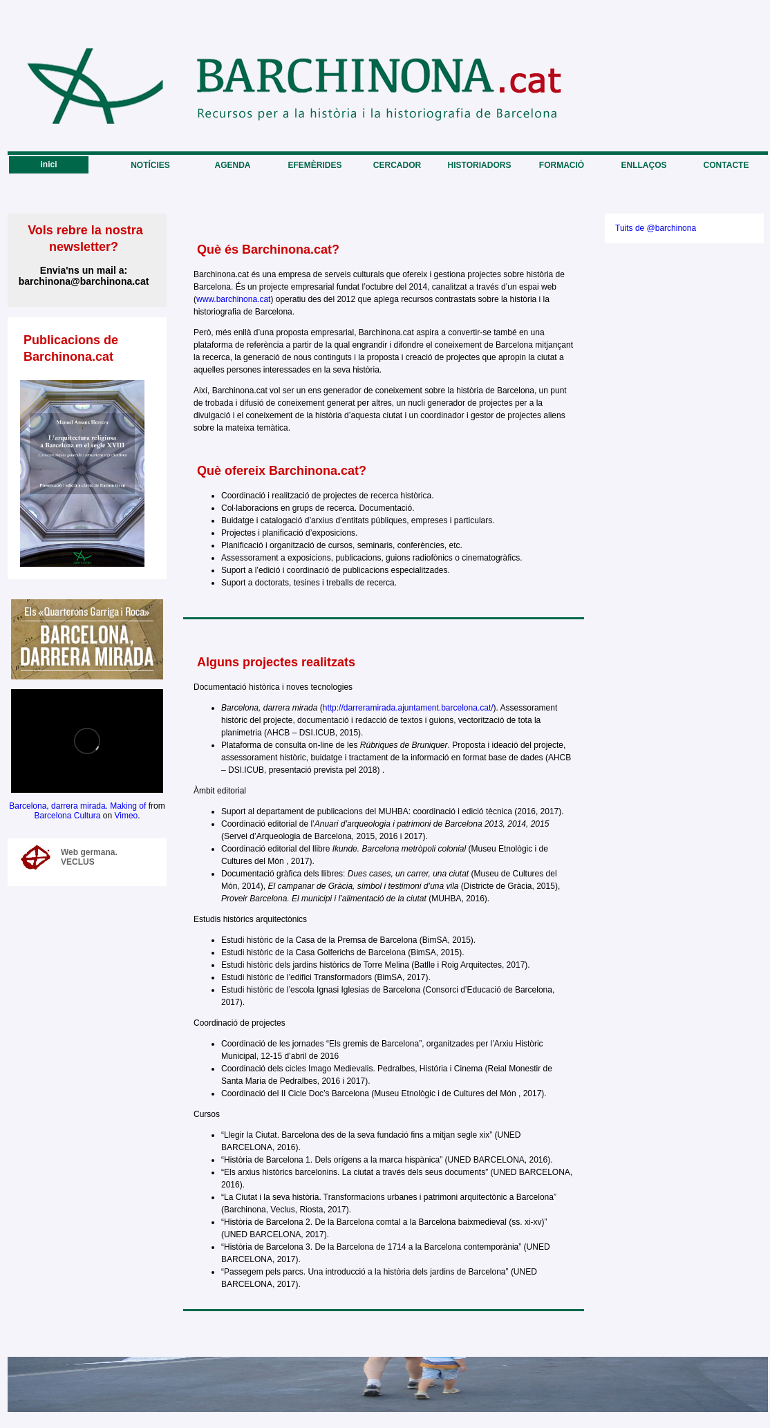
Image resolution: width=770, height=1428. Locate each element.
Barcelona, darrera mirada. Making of (77, 806)
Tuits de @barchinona (655, 228)
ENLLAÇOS (644, 165)
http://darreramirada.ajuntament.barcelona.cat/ (408, 708)
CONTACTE (726, 165)
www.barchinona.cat (233, 299)
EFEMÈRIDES (314, 165)
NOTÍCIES (150, 165)
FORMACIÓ (561, 165)
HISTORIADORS (479, 165)
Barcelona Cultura (67, 815)
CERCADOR (397, 165)
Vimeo (126, 815)
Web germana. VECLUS (89, 857)
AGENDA (232, 165)
